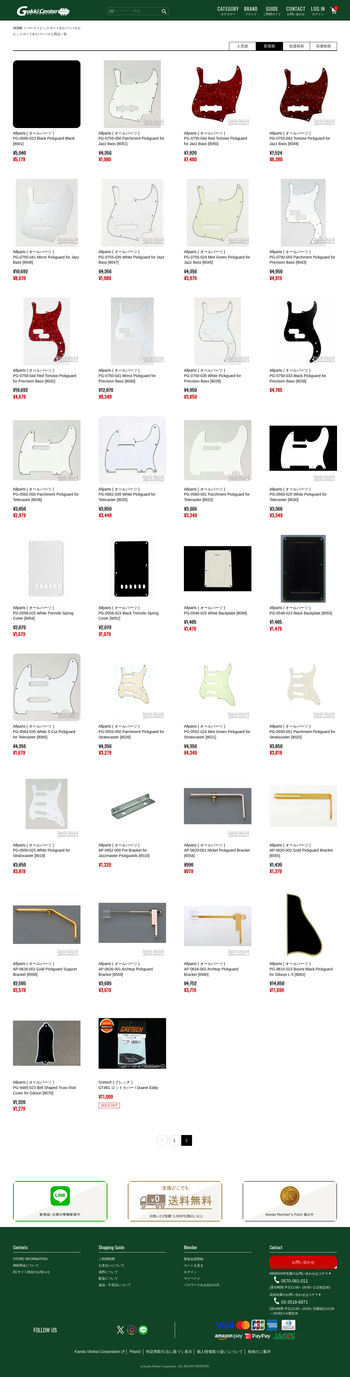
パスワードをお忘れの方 (202, 1285)
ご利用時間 (107, 1259)
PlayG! (135, 1351)
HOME (18, 28)
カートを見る (193, 1265)
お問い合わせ (296, 10)
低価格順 (296, 46)
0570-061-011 (294, 1280)
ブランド (251, 10)
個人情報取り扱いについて (220, 1351)
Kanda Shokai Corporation (97, 1351)
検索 (164, 11)
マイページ (192, 1278)
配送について (108, 1278)
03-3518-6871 (294, 1302)
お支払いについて (111, 1265)
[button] (162, 1140)
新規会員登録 (193, 1259)
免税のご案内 (259, 1351)
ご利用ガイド (272, 10)
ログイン (318, 10)
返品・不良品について (115, 1285)
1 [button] (174, 1140)
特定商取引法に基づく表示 (169, 1351)
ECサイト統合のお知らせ (31, 1272)
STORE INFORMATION (30, 1259)
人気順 (242, 46)
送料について (108, 1272)
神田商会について (26, 1265)
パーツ (31, 28)
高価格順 (323, 46)
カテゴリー (228, 10)
